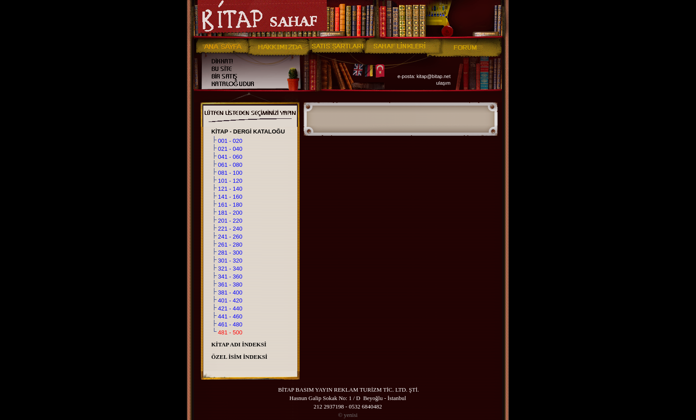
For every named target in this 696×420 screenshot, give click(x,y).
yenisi (347, 415)
